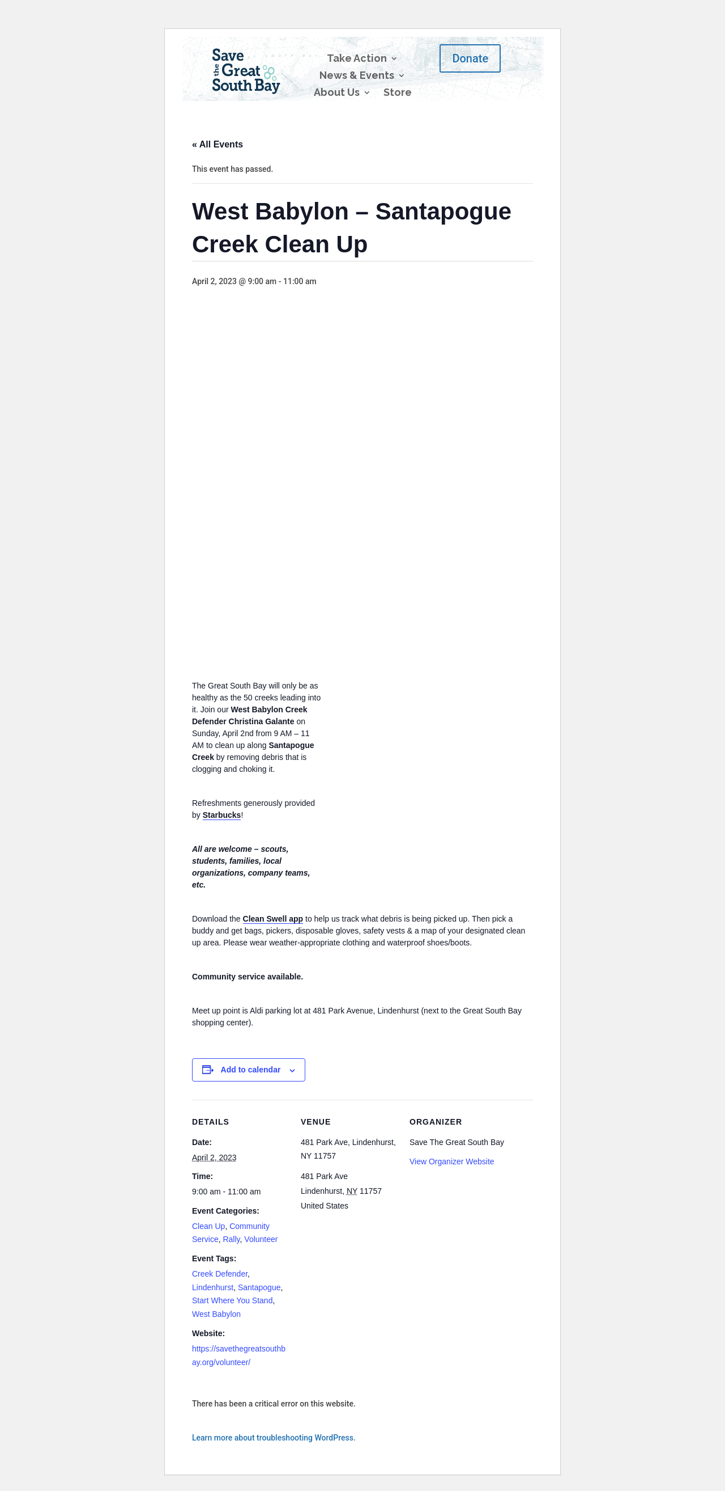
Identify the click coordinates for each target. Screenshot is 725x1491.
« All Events (217, 144)
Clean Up (208, 1226)
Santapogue (259, 1287)
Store (397, 93)
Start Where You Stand (232, 1300)
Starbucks (222, 815)
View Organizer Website (452, 1161)
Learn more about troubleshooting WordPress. (274, 1437)
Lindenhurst (212, 1287)
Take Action (357, 59)
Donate (470, 58)
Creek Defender (220, 1273)
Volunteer (261, 1239)
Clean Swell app (273, 918)
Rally (231, 1239)
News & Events (356, 76)
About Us (337, 93)
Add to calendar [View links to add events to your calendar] (251, 1069)
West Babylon (216, 1314)
